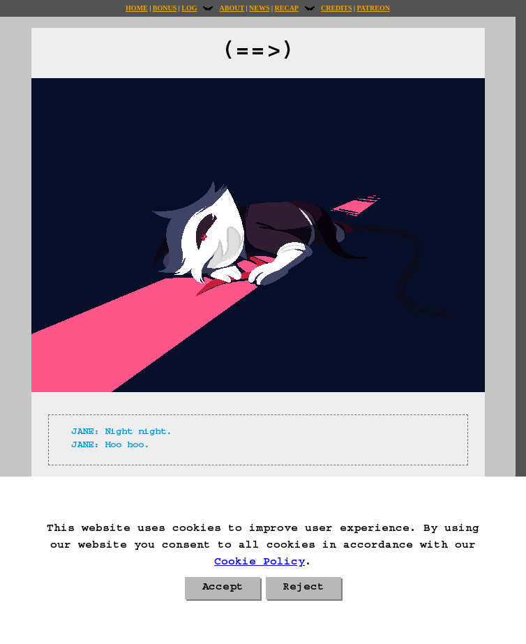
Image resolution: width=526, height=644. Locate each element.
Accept (222, 588)
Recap (287, 8)
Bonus (164, 8)
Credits (336, 8)
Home (137, 8)
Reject (303, 588)
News (259, 8)
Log (189, 8)
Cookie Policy (259, 563)
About (231, 8)
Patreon (372, 8)
